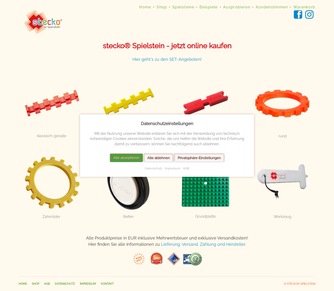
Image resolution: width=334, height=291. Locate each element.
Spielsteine (183, 7)
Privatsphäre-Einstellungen (199, 157)
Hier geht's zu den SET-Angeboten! (167, 59)
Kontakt (107, 283)
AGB (47, 283)
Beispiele (208, 7)
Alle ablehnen (158, 157)
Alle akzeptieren (126, 157)
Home (145, 7)
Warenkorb (304, 7)
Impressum (88, 283)
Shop (162, 7)
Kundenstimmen (272, 7)
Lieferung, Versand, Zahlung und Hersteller (203, 244)
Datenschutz (65, 283)
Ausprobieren (236, 7)
